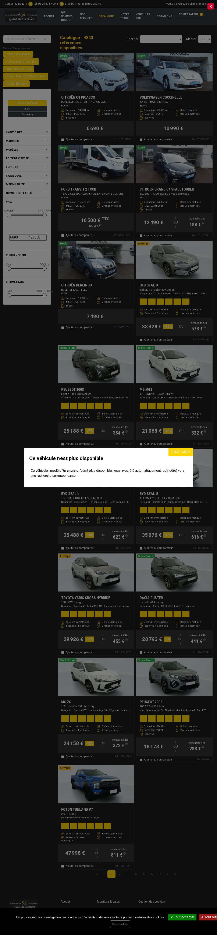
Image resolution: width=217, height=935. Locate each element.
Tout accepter (182, 917)
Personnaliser (120, 924)
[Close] (210, 6)
